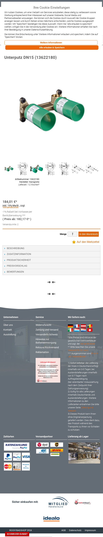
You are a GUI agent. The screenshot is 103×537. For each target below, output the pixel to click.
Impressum (90, 530)
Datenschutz (75, 530)
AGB (63, 530)
